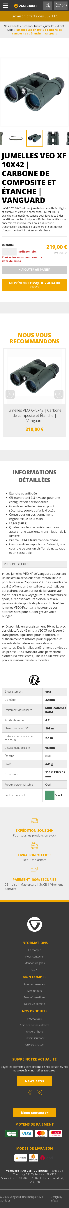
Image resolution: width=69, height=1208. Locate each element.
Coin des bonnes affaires (34, 1025)
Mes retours (34, 991)
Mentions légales (34, 963)
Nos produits (11, 26)
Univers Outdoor (34, 1038)
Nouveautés (34, 1018)
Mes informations (34, 997)
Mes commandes (34, 984)
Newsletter (34, 1081)
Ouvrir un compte (34, 1003)
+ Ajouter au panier (34, 270)
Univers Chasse (34, 1044)
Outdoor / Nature (32, 26)
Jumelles (49, 26)
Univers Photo (34, 1031)
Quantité (8, 245)
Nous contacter (34, 956)
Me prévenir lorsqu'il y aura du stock (34, 285)
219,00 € (56, 246)
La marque (34, 950)
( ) (61, 5)
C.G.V (34, 969)
